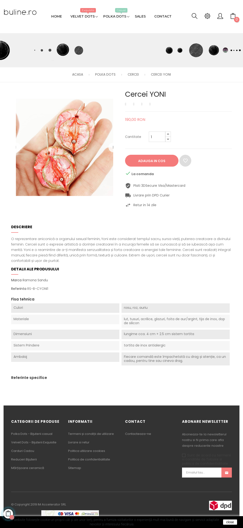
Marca (16, 280)
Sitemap (74, 468)
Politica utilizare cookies (86, 451)
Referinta (18, 289)
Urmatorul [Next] (113, 147)
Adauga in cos (151, 161)
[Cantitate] (157, 137)
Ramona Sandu (35, 280)
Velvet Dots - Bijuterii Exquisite (33, 442)
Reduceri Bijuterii (24, 459)
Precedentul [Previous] (16, 147)
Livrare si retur (78, 442)
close (230, 522)
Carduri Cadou (22, 451)
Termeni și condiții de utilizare (91, 434)
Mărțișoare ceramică (27, 468)
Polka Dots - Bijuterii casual (31, 434)
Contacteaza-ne (138, 434)
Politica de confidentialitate (89, 459)
